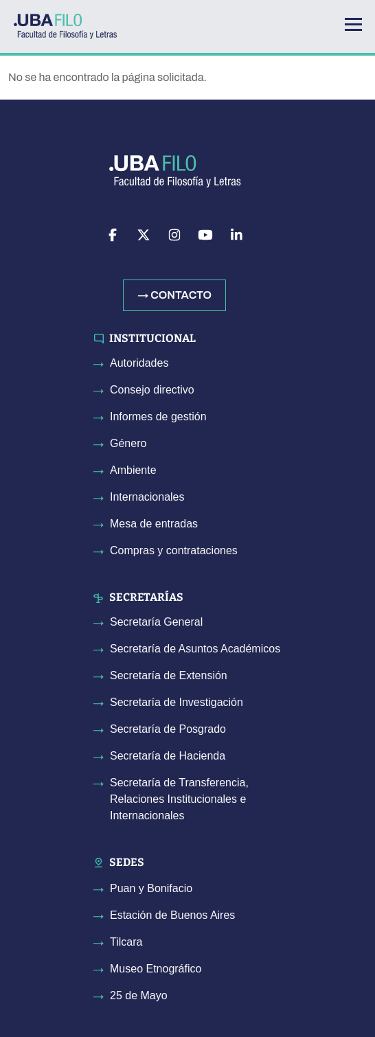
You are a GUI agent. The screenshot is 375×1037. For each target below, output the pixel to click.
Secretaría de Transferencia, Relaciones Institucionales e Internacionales (179, 799)
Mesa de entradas (154, 523)
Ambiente (133, 470)
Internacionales (147, 497)
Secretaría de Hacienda (167, 756)
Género (128, 443)
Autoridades (139, 363)
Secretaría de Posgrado (168, 729)
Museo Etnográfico (155, 969)
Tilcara (126, 942)
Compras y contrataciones (174, 550)
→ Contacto (174, 295)
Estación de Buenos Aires (172, 915)
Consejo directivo (152, 390)
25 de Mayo (139, 995)
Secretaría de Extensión (168, 675)
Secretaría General (156, 622)
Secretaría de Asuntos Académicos (195, 648)
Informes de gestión (158, 416)
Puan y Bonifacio (151, 888)
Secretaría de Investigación (176, 702)
